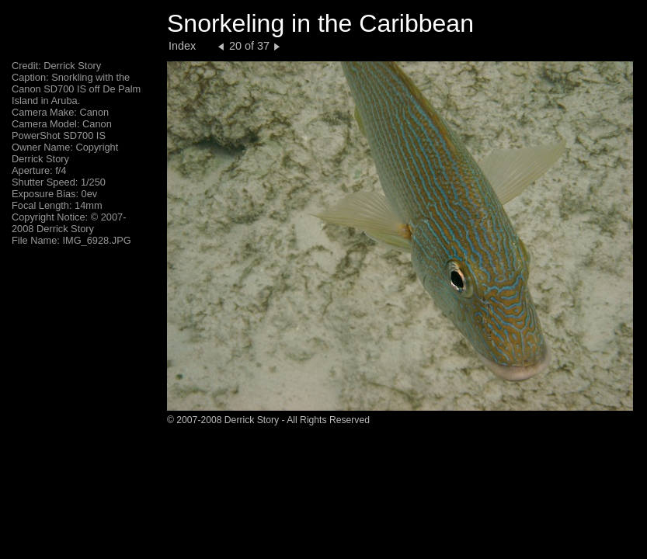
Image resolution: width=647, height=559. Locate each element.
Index (182, 46)
